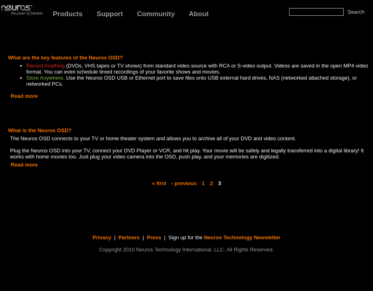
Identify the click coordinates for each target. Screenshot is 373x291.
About (198, 14)
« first (159, 183)
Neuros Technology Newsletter (242, 237)
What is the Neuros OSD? (39, 130)
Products (68, 14)
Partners (129, 237)
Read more (24, 96)
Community (156, 14)
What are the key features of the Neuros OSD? (65, 58)
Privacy (102, 237)
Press (154, 237)
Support (110, 14)
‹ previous (183, 183)
